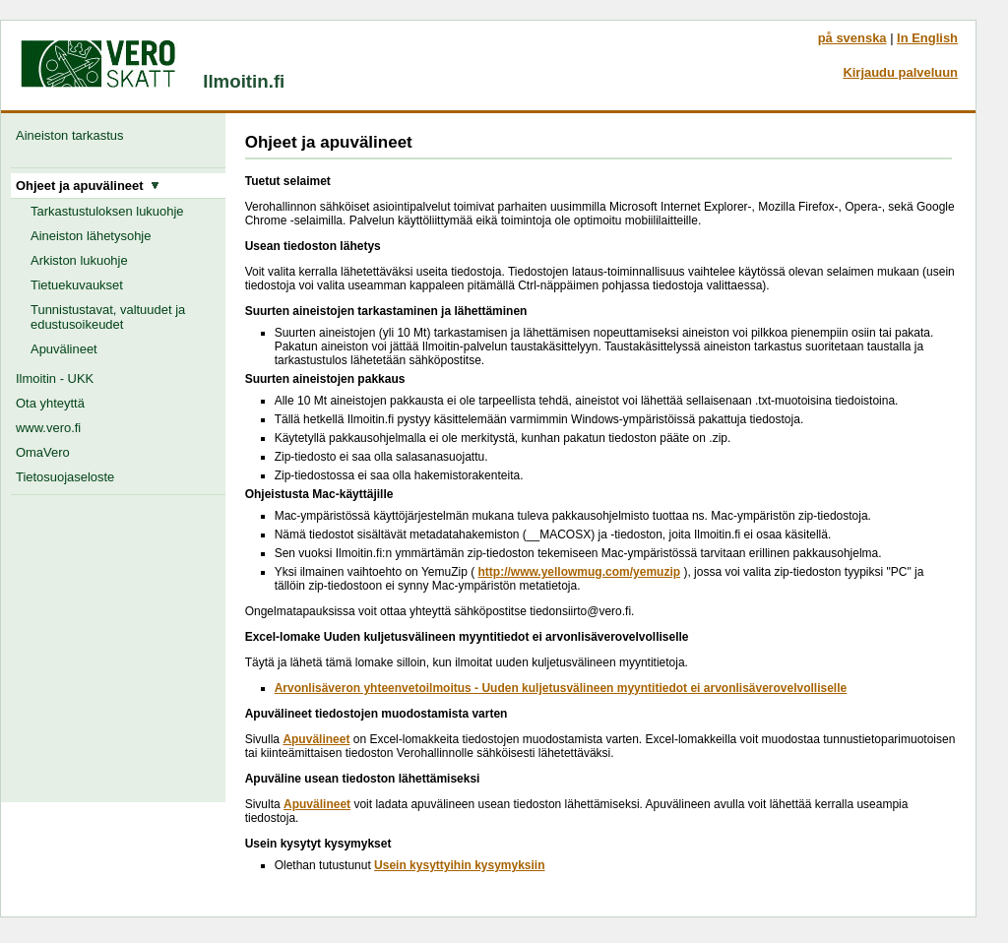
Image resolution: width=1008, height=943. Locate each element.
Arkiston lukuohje (79, 260)
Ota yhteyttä (50, 403)
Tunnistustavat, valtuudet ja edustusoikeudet (108, 317)
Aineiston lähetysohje (91, 235)
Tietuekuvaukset (77, 285)
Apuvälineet (64, 349)
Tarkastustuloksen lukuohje (107, 211)
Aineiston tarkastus (73, 135)
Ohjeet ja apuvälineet (87, 185)
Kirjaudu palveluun (900, 72)
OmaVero (43, 452)
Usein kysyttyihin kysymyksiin (459, 865)
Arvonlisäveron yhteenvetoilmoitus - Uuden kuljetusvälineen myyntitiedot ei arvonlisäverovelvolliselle (561, 688)
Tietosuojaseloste (65, 477)
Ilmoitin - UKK (55, 378)
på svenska (852, 38)
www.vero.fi (48, 427)
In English (927, 38)
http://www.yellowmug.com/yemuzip (578, 572)
